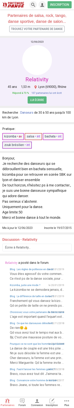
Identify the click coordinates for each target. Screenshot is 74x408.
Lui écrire (37, 100)
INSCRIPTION (59, 5)
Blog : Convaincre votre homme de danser (33, 380)
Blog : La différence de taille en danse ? (31, 296)
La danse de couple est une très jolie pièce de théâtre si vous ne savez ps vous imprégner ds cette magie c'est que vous (37, 348)
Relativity (37, 79)
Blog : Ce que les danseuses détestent (31, 323)
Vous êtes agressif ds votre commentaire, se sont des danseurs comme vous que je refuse (37, 274)
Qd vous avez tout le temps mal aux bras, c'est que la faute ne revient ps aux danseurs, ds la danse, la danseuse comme (37, 332)
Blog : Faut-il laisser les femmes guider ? (32, 369)
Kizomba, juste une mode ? (25, 285)
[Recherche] (33, 5)
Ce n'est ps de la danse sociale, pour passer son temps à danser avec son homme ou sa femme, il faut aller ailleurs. (37, 278)
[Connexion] (42, 5)
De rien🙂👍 (19, 328)
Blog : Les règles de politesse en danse (31, 269)
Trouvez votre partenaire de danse (37, 29)
